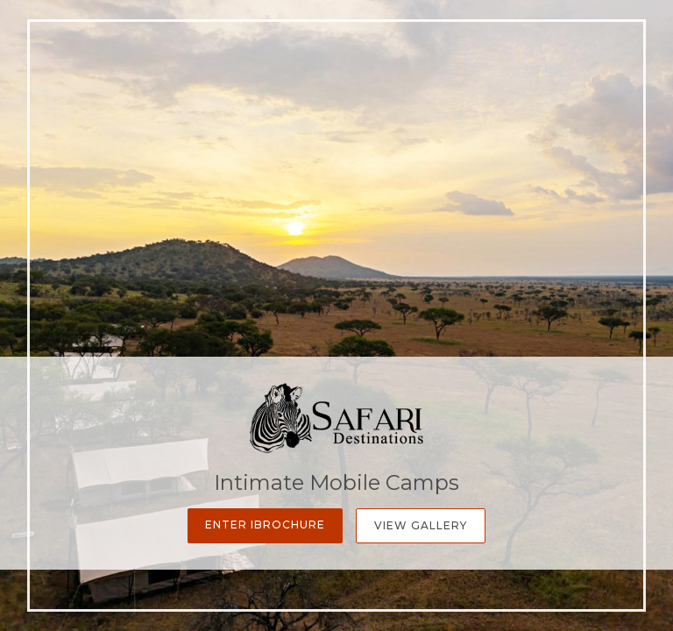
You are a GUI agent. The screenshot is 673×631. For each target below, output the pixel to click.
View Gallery (420, 525)
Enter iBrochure (265, 524)
